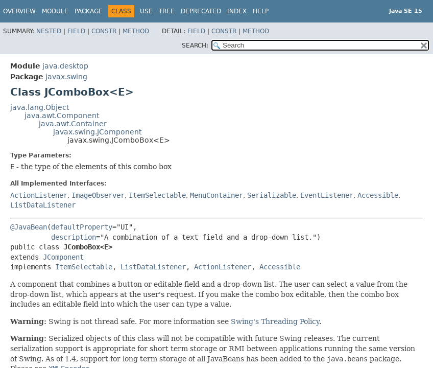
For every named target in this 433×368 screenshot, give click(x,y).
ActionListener (38, 195)
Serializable (271, 195)
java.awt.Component (62, 115)
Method (136, 31)
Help (261, 11)
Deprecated (201, 11)
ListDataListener (43, 205)
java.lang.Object (39, 107)
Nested (48, 31)
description (73, 237)
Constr (103, 31)
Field (76, 31)
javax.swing (66, 77)
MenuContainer (216, 195)
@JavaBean (28, 227)
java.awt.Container (73, 124)
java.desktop (65, 66)
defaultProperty (81, 227)
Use (146, 11)
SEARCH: (195, 45)
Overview (19, 11)
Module (55, 11)
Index (237, 11)
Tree (167, 11)
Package (89, 11)
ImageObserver (98, 195)
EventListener (326, 195)
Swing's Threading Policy (275, 321)
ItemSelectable (157, 195)
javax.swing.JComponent (97, 132)
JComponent (63, 257)
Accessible (377, 195)
